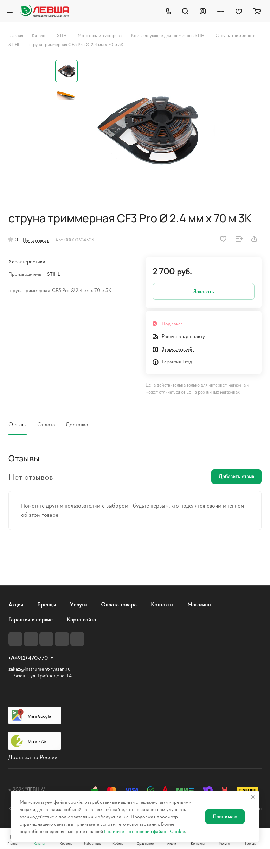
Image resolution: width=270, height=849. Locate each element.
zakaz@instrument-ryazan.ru (39, 668)
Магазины (199, 604)
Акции (15, 604)
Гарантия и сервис (30, 619)
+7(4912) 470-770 (28, 658)
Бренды (46, 604)
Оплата (46, 424)
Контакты (162, 604)
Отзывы (17, 424)
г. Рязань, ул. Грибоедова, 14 (40, 675)
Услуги (78, 604)
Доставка (77, 424)
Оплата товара (119, 604)
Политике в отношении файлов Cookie (144, 831)
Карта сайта (81, 619)
